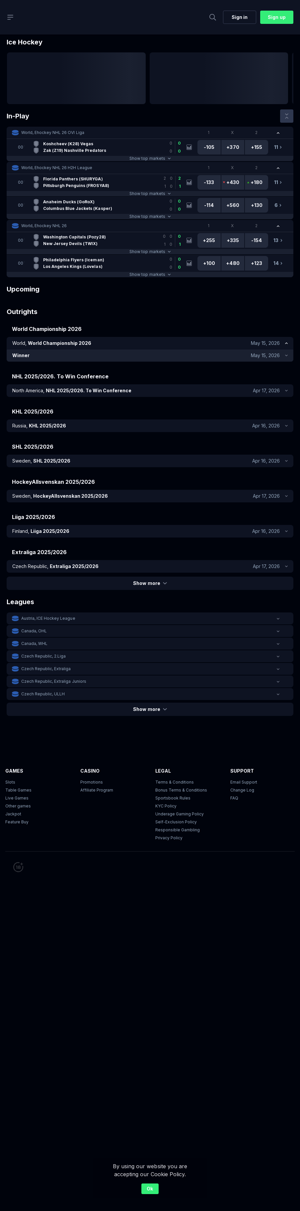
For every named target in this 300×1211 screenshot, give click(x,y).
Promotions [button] (91, 782)
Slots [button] (10, 782)
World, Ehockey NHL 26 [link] (44, 225)
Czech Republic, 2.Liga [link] (43, 656)
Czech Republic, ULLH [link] (43, 693)
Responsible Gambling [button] (177, 829)
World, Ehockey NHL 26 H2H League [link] (56, 167)
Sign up (276, 17)
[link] (99, 147)
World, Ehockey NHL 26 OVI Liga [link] (52, 132)
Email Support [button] (243, 782)
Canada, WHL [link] (34, 643)
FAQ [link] (234, 798)
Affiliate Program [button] (96, 790)
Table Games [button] (18, 790)
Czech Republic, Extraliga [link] (46, 668)
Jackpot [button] (13, 813)
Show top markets (149, 158)
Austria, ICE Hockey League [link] (48, 618)
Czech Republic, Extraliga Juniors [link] (53, 681)
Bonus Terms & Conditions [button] (181, 790)
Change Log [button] (242, 790)
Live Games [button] (17, 798)
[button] (150, 133)
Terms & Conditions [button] (174, 782)
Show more (150, 583)
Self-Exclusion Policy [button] (176, 821)
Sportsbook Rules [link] (172, 798)
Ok (150, 1188)
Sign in (240, 17)
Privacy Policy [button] (169, 837)
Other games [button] (18, 805)
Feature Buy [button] (17, 821)
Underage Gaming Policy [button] (179, 813)
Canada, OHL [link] (34, 630)
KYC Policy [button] (166, 805)
